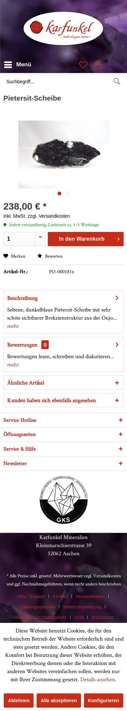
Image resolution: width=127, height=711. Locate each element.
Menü (17, 63)
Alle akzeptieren (59, 700)
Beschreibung (22, 298)
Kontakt (60, 596)
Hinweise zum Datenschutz (40, 617)
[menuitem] (63, 82)
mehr (13, 325)
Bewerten (50, 256)
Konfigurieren (103, 700)
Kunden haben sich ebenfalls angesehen (51, 400)
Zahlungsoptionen (37, 606)
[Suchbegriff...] (63, 81)
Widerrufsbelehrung (82, 606)
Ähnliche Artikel (25, 382)
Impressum (102, 617)
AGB (79, 617)
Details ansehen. (98, 679)
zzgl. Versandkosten (49, 216)
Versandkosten (107, 576)
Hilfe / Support (31, 596)
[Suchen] (117, 81)
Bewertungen (22, 344)
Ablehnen (18, 700)
